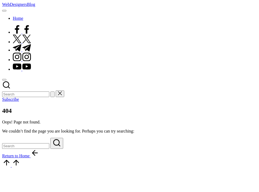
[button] (52, 94)
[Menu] (4, 10)
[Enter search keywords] (25, 94)
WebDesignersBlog (18, 4)
